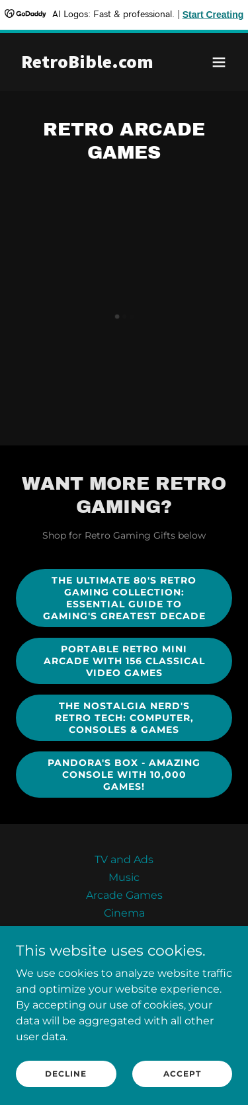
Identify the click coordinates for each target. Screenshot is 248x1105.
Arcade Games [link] (124, 895)
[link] (91, 64)
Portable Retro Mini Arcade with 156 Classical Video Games (124, 661)
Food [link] (124, 931)
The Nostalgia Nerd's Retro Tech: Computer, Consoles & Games (124, 718)
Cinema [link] (124, 913)
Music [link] (124, 877)
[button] (219, 62)
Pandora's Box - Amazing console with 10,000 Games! (124, 774)
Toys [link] (124, 948)
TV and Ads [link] (124, 859)
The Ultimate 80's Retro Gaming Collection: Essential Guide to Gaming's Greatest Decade (124, 598)
